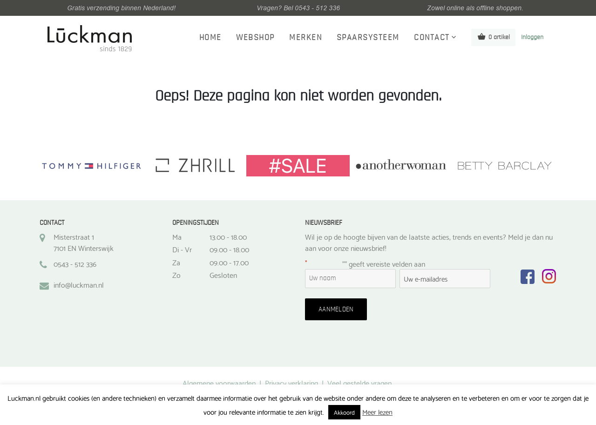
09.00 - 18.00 (229, 249)
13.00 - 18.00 (228, 236)
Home (210, 38)
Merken (305, 38)
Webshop (255, 38)
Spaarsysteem (368, 38)
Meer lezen (377, 411)
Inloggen (532, 37)
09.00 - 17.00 (229, 262)
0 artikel (493, 36)
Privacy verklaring (291, 382)
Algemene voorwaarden (219, 382)
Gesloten (223, 274)
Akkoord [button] (344, 412)
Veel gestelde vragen (359, 382)
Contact (432, 38)
